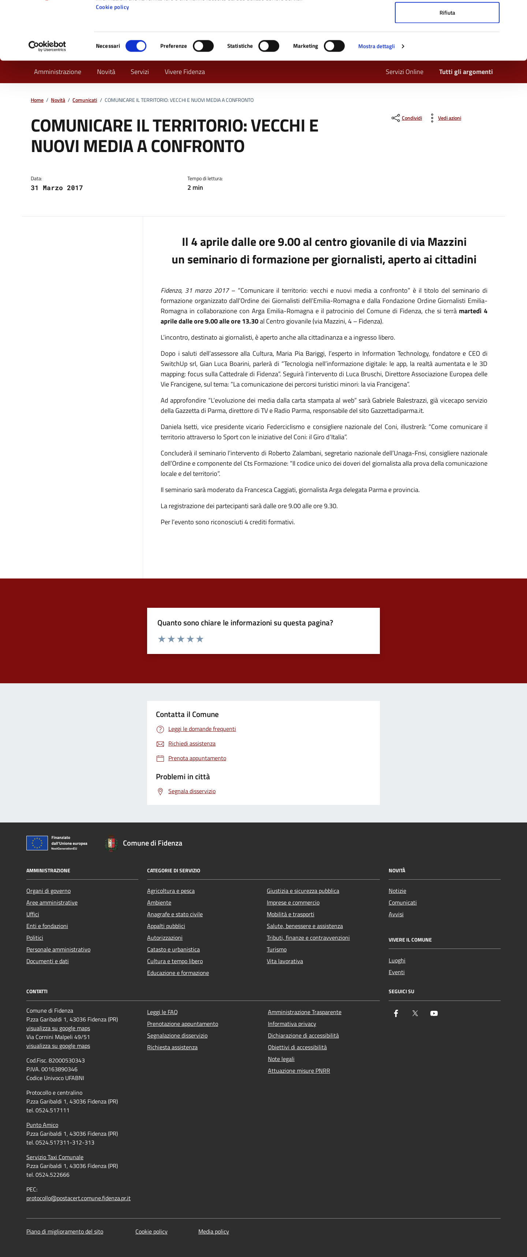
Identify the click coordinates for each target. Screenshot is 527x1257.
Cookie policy (112, 62)
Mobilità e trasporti (290, 914)
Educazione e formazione (178, 972)
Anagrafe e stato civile (175, 914)
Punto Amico (42, 1124)
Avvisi (396, 914)
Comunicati (403, 902)
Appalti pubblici (166, 925)
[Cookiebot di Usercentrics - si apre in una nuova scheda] (47, 101)
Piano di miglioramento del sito (64, 1231)
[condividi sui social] (406, 118)
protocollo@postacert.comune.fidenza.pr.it (78, 1198)
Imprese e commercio (293, 902)
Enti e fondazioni (47, 925)
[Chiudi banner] (515, 11)
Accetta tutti (447, 19)
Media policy (213, 1231)
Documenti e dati (47, 961)
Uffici (32, 914)
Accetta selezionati (447, 43)
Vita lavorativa (285, 961)
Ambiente (159, 902)
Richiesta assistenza (172, 1047)
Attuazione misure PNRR (299, 1070)
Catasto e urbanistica (173, 949)
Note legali (281, 1058)
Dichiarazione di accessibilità (303, 1035)
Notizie (397, 890)
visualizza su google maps (58, 1028)
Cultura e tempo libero (175, 961)
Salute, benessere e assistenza (305, 925)
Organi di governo (48, 890)
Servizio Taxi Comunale (54, 1157)
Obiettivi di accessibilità (297, 1047)
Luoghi (397, 960)
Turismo (277, 949)
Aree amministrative (52, 902)
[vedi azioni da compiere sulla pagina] (444, 118)
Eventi (397, 972)
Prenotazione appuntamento (182, 1023)
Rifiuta (447, 67)
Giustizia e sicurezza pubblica (303, 890)
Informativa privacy (292, 1023)
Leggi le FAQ (162, 1012)
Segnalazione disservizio (177, 1035)
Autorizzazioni (165, 937)
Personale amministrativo (58, 949)
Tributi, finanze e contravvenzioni (308, 937)
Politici (34, 937)
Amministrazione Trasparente (304, 1012)
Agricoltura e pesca (171, 890)
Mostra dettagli (376, 101)
